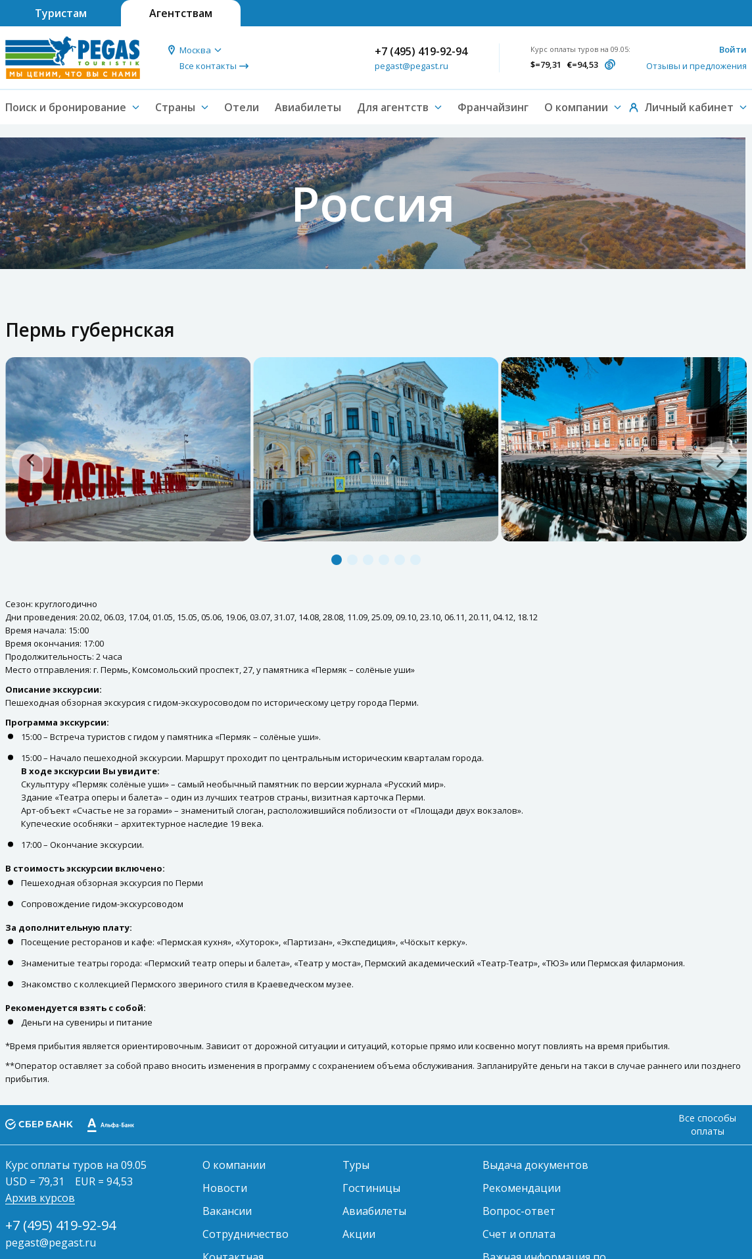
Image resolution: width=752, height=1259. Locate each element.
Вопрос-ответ (518, 1211)
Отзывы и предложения (696, 66)
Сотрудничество (245, 1234)
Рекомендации (521, 1188)
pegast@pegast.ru (411, 66)
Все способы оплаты (707, 1124)
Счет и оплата (518, 1234)
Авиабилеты (308, 107)
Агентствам (180, 13)
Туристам (61, 13)
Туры (355, 1165)
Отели (241, 107)
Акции (358, 1234)
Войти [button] (733, 49)
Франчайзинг (493, 107)
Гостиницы (371, 1188)
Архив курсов (40, 1198)
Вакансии (227, 1211)
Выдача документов (535, 1165)
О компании (234, 1165)
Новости (224, 1188)
